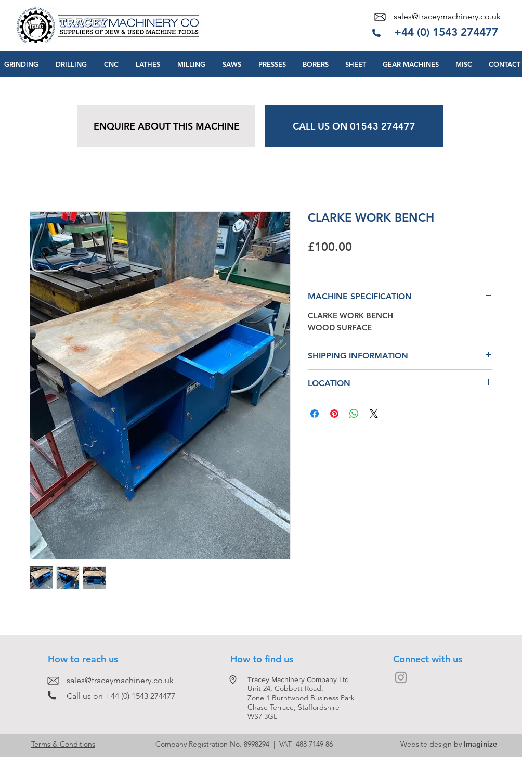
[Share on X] (374, 413)
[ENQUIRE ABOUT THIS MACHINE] (166, 126)
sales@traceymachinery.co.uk (447, 16)
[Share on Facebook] (314, 413)
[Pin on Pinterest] (334, 413)
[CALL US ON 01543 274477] (354, 126)
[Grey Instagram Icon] (401, 677)
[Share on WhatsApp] (354, 413)
